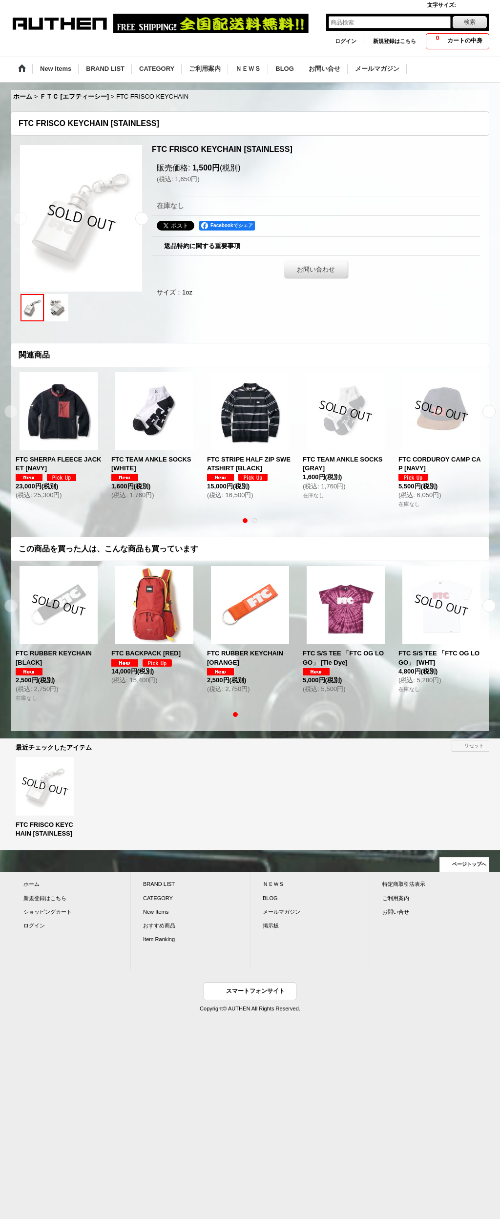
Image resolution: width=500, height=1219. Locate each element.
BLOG (270, 898)
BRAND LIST (159, 884)
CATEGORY (158, 898)
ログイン (345, 41)
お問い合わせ (316, 269)
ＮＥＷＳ (273, 884)
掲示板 (271, 925)
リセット (474, 745)
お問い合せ (395, 912)
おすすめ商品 (159, 925)
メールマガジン (281, 912)
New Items (155, 912)
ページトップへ (469, 864)
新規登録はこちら (394, 41)
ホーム (31, 884)
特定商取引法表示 (403, 884)
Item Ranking (159, 939)
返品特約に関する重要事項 (202, 246)
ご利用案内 (395, 898)
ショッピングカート (47, 912)
